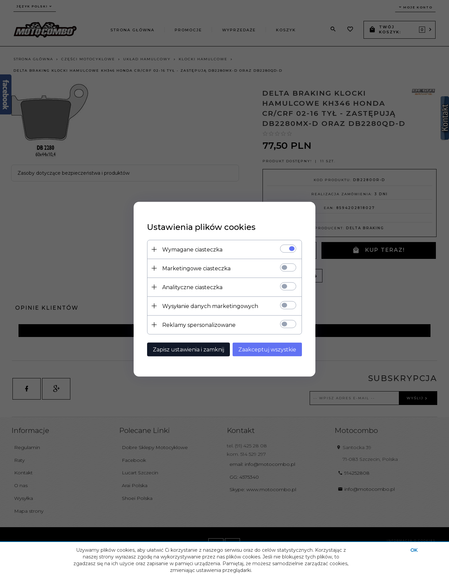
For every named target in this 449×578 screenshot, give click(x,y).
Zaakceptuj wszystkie (267, 349)
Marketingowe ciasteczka (196, 268)
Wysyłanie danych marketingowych (210, 306)
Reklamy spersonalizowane (199, 324)
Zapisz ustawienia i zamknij (188, 349)
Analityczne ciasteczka (192, 287)
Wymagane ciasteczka (192, 249)
